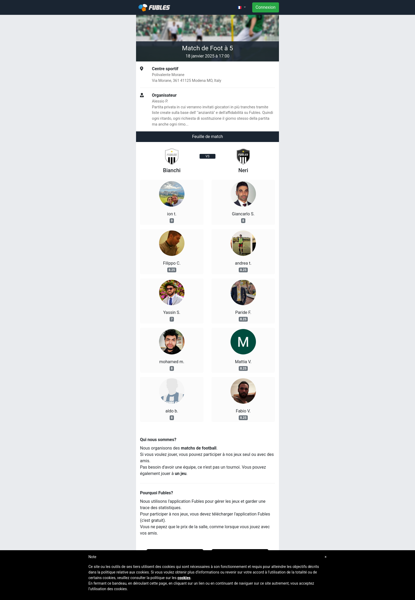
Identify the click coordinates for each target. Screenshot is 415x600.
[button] (241, 7)
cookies (183, 578)
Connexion (266, 7)
